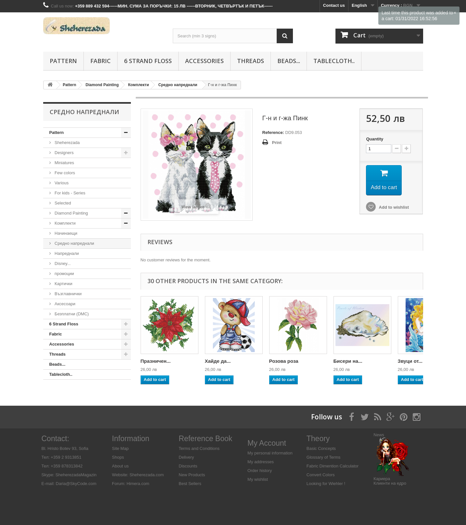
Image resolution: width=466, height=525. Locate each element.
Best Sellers (190, 483)
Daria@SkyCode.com (76, 483)
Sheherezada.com (147, 474)
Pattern (63, 61)
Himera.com (137, 483)
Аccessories (204, 61)
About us (120, 466)
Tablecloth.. (334, 61)
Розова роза (283, 361)
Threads (250, 61)
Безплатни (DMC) (71, 313)
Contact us (334, 5)
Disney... (62, 263)
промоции (64, 273)
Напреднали (66, 253)
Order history (259, 470)
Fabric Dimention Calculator (333, 466)
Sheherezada (67, 142)
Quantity (374, 139)
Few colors (64, 172)
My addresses (260, 461)
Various (61, 182)
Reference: (273, 132)
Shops (118, 457)
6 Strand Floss (148, 61)
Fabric (100, 61)
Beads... (288, 61)
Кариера (381, 478)
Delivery (186, 457)
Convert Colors (321, 474)
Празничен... (156, 361)
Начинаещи (66, 233)
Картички (63, 283)
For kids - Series (69, 192)
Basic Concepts (321, 448)
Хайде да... (218, 361)
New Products (192, 474)
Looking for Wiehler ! (326, 483)
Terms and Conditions (199, 448)
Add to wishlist (393, 208)
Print (277, 142)
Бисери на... (348, 361)
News (378, 434)
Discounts (188, 466)
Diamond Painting (71, 213)
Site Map (120, 448)
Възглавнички (68, 293)
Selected (62, 203)
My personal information (270, 453)
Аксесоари (64, 303)
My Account (266, 443)
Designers (64, 152)
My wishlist (257, 479)
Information (130, 438)
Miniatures (64, 162)
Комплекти (65, 223)
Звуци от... (410, 361)
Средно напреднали (74, 243)
